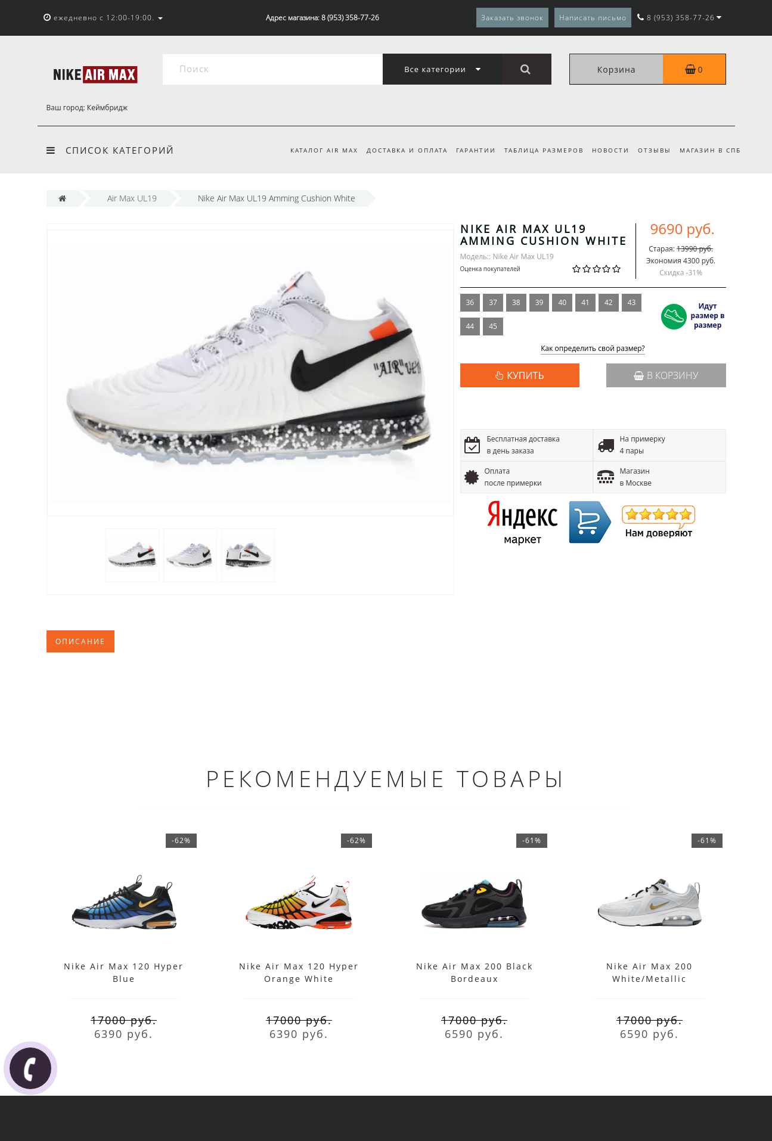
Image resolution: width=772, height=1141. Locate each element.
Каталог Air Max (313, 150)
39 (539, 302)
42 (608, 302)
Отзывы (652, 150)
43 (632, 302)
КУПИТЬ (525, 375)
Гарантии (469, 150)
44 (470, 326)
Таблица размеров (538, 150)
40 (562, 302)
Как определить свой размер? (593, 348)
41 (585, 302)
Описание (80, 641)
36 (470, 302)
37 (493, 302)
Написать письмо (593, 18)
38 (516, 302)
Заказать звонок (512, 18)
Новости (607, 150)
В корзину (666, 375)
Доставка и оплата (397, 150)
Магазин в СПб (710, 150)
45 (493, 326)
